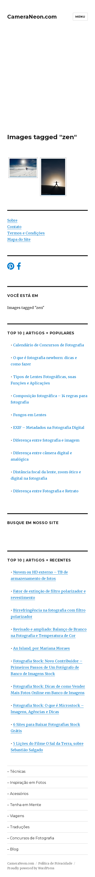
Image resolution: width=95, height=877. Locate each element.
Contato (14, 226)
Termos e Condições (26, 233)
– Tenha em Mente (24, 805)
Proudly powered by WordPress (30, 868)
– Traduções (18, 827)
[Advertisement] (47, 83)
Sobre (12, 220)
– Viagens (15, 816)
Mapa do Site (19, 239)
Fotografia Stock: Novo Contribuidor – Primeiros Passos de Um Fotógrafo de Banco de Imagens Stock (46, 667)
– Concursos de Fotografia (30, 838)
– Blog (13, 849)
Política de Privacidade (55, 863)
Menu (80, 16)
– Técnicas (16, 771)
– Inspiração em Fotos (26, 782)
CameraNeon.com (32, 17)
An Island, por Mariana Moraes (41, 648)
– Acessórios (17, 794)
